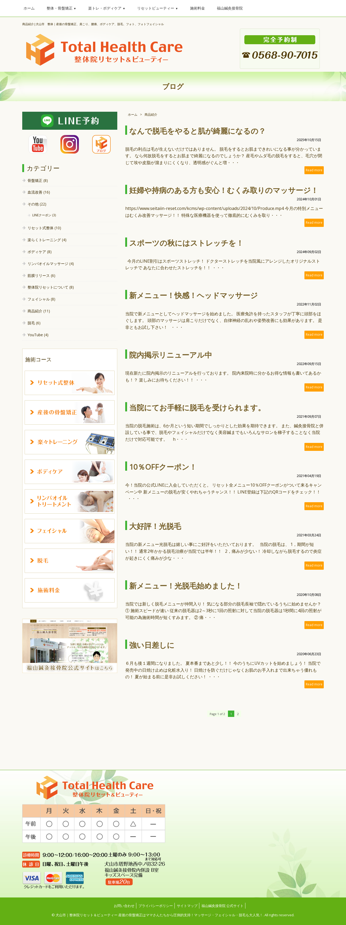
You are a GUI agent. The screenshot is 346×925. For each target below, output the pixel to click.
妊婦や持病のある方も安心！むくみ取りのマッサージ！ (223, 190)
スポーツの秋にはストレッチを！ (186, 243)
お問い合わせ (124, 905)
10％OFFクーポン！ (163, 467)
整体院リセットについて (48, 287)
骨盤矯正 (35, 180)
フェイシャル (39, 299)
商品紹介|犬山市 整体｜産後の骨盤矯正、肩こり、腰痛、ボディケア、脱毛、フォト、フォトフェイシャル (93, 24)
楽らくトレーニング (44, 239)
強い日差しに (151, 645)
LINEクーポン (41, 215)
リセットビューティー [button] (157, 8)
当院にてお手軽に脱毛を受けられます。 (197, 407)
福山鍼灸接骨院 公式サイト (222, 905)
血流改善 (35, 192)
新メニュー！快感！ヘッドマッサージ (193, 295)
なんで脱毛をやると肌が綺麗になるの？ (197, 131)
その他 (33, 203)
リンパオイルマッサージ (48, 263)
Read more (314, 170)
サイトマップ (187, 905)
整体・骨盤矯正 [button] (61, 8)
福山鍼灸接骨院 (230, 8)
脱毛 (31, 322)
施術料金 (197, 8)
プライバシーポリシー (155, 905)
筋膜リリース (39, 275)
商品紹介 (35, 310)
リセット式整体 (40, 227)
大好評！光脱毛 (155, 526)
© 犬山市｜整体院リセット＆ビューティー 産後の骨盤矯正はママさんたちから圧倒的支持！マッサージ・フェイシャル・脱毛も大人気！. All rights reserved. (173, 915)
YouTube (35, 334)
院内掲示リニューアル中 (170, 355)
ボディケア (37, 251)
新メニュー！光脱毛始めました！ (185, 586)
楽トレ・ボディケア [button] (106, 8)
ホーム (29, 8)
